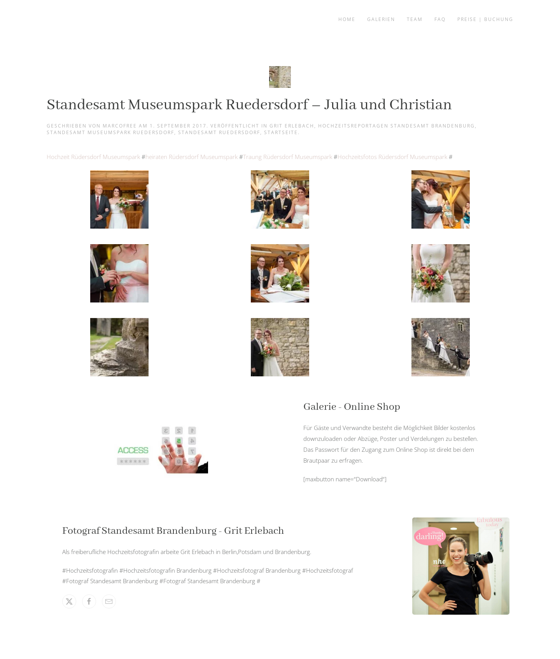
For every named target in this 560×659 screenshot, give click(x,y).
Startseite (281, 132)
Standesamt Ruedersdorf (219, 132)
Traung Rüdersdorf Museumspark (288, 157)
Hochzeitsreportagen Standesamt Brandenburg (396, 125)
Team (415, 19)
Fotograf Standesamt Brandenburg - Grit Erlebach (173, 531)
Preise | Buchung (485, 19)
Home (346, 19)
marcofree (120, 125)
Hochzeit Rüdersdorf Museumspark (93, 157)
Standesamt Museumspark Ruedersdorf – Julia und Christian (249, 105)
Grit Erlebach (292, 125)
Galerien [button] (381, 19)
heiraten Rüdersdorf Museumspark (191, 157)
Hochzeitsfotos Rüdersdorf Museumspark (393, 157)
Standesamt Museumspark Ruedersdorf (110, 132)
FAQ (440, 19)
